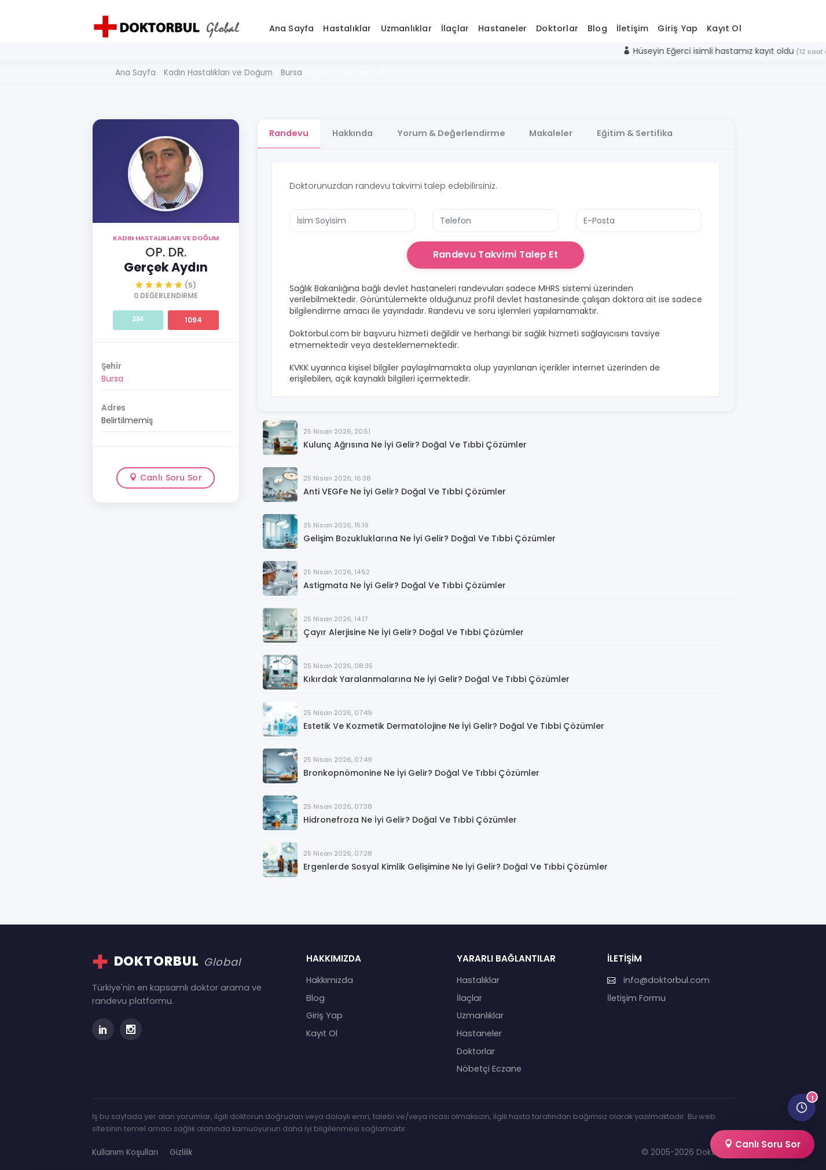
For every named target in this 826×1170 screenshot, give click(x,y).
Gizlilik (181, 1147)
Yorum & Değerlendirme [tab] (455, 128)
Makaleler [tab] (557, 128)
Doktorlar (557, 22)
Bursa (112, 373)
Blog (597, 22)
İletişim (632, 22)
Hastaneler (502, 22)
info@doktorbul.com (658, 975)
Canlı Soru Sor (165, 472)
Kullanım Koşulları (125, 1147)
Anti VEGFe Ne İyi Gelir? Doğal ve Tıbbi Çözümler (404, 487)
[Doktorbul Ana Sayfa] (169, 21)
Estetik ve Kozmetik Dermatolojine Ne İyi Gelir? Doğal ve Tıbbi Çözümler (453, 721)
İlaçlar (455, 22)
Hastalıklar (347, 22)
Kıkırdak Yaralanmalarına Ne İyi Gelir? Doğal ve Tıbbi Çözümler (436, 674)
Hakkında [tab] (355, 128)
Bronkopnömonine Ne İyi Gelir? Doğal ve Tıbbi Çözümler (421, 768)
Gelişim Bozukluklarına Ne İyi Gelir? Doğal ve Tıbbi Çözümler (429, 533)
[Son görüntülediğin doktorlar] (802, 1107)
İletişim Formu (636, 993)
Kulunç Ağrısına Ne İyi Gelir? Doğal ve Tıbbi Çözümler (415, 440)
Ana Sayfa (291, 22)
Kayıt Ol (724, 22)
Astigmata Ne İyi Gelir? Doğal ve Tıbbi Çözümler (404, 580)
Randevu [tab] (289, 128)
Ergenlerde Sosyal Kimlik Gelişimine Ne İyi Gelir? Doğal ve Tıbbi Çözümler (455, 862)
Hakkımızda (329, 975)
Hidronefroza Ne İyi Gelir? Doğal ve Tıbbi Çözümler (410, 815)
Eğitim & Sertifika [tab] (643, 128)
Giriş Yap (677, 22)
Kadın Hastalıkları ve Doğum (166, 232)
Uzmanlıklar (406, 22)
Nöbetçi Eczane (489, 1063)
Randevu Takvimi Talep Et (495, 249)
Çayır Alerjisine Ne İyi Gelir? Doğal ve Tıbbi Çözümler (413, 627)
